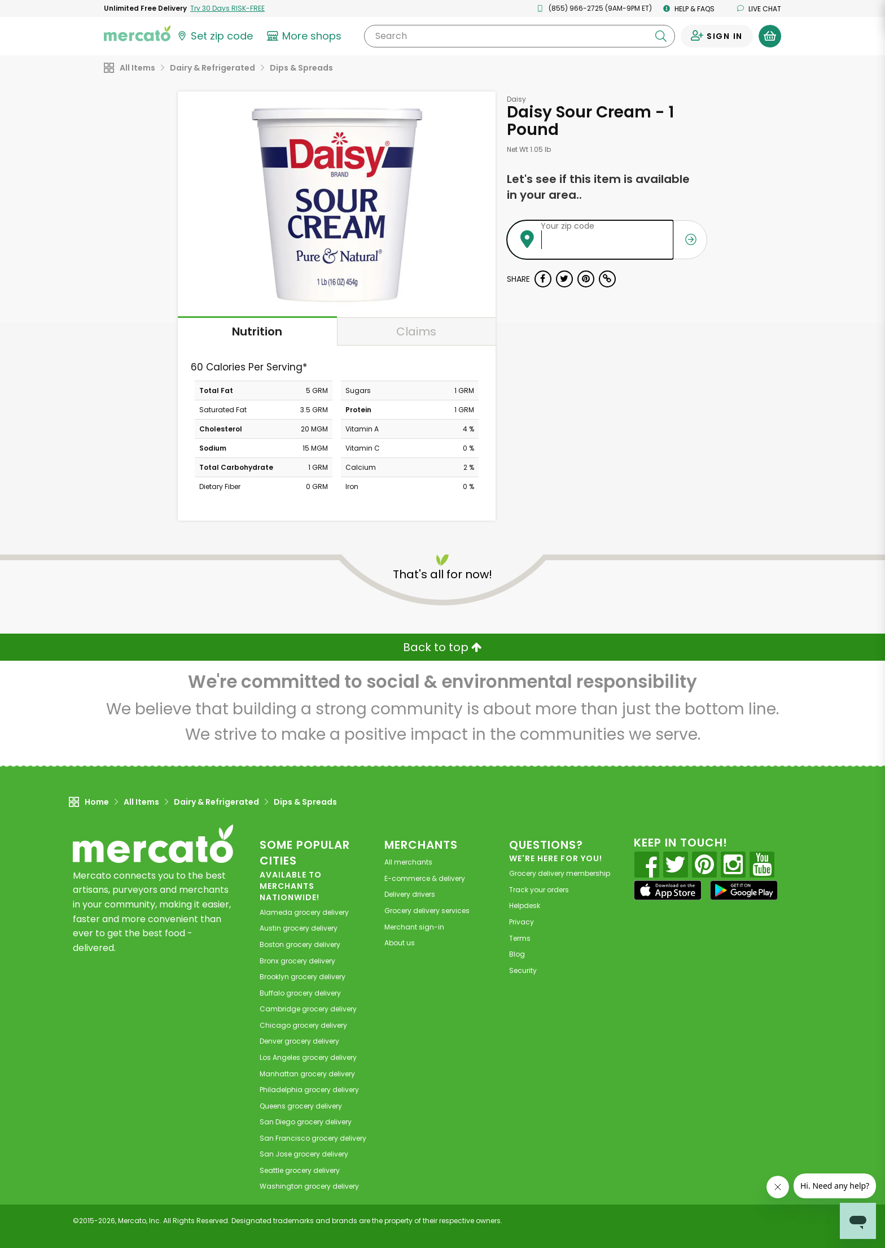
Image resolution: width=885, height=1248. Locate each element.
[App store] (668, 890)
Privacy (521, 922)
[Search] (519, 36)
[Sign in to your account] (717, 36)
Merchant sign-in (414, 927)
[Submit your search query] (661, 36)
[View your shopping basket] (770, 36)
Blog (517, 954)
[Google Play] (744, 890)
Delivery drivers (409, 894)
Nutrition (257, 331)
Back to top (442, 647)
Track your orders (539, 889)
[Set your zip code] (214, 36)
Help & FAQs (689, 9)
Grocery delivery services (427, 910)
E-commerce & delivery (424, 878)
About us (399, 943)
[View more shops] (305, 36)
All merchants (408, 862)
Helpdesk (524, 905)
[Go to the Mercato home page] (137, 32)
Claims (416, 331)
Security (523, 970)
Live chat (759, 9)
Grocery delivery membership (559, 873)
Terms (520, 938)
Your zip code (567, 226)
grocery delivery (304, 912)
